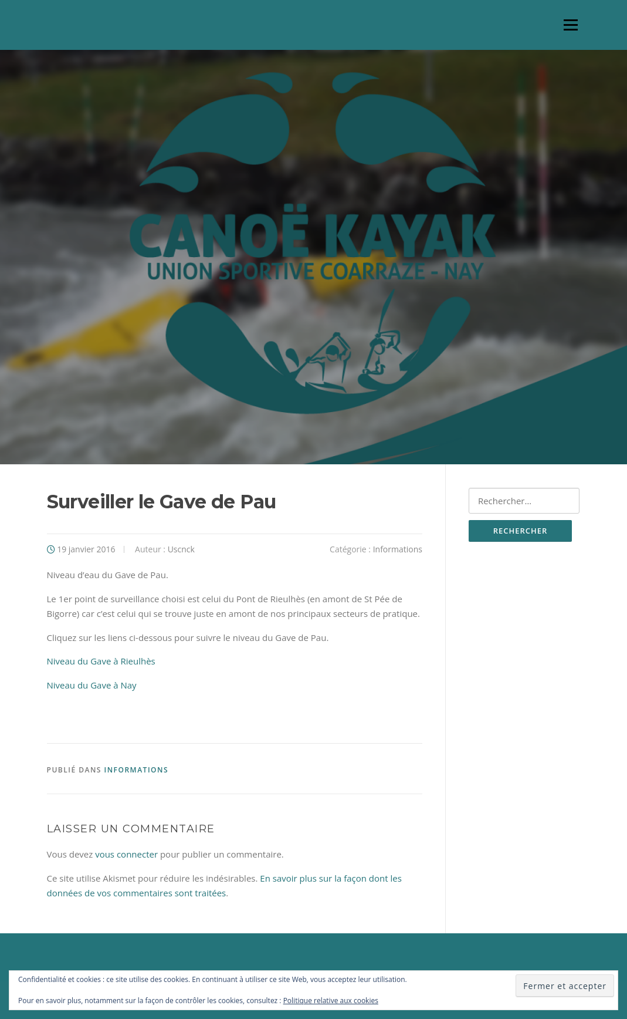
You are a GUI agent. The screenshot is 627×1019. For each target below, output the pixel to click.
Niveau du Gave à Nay (92, 685)
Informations (397, 549)
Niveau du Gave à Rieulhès (101, 661)
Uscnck (181, 549)
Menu (570, 25)
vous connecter (126, 854)
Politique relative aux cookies (330, 1000)
